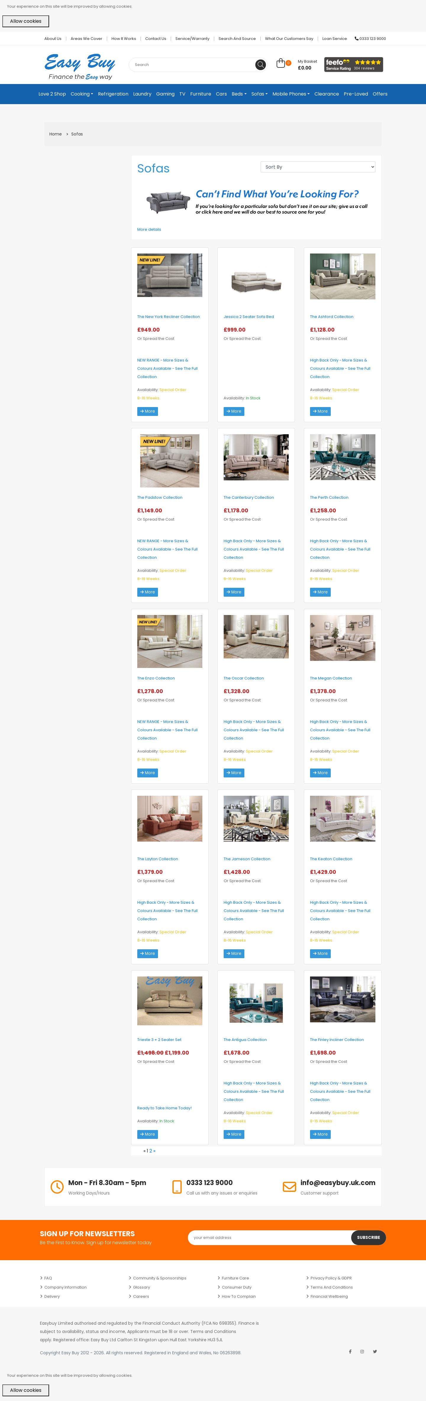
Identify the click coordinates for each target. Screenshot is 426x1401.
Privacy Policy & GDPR (331, 1278)
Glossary (141, 1287)
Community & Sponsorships (159, 1278)
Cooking (80, 94)
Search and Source (237, 39)
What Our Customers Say (289, 39)
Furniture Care (235, 1278)
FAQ (48, 1278)
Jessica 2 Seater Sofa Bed (249, 316)
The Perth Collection (329, 497)
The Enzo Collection (156, 678)
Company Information (65, 1287)
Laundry (142, 94)
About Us (53, 39)
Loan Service (334, 39)
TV (182, 94)
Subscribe (368, 1238)
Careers (141, 1296)
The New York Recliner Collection (168, 316)
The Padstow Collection (160, 497)
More (147, 411)
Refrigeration (113, 94)
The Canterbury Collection (249, 497)
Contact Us (155, 39)
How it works (124, 39)
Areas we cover (86, 39)
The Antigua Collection (245, 1039)
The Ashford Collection (332, 316)
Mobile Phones (289, 94)
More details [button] (149, 229)
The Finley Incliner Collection (337, 1039)
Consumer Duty (236, 1287)
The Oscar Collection (244, 678)
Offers (380, 94)
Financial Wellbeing (329, 1296)
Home (55, 134)
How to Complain (239, 1296)
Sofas (257, 94)
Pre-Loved (356, 94)
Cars (221, 94)
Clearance (326, 94)
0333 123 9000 (370, 39)
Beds (237, 94)
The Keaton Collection (331, 859)
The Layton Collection (157, 859)
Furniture (200, 94)
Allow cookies (25, 21)
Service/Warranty (192, 39)
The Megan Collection (331, 678)
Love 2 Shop (52, 94)
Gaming (165, 94)
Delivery (52, 1296)
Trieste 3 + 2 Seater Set (159, 1039)
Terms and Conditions (332, 1287)
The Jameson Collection (247, 859)
